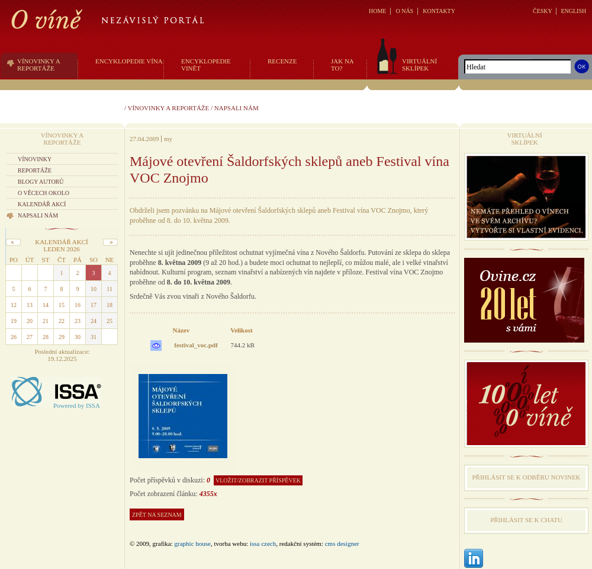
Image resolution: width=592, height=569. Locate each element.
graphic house (193, 543)
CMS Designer (342, 543)
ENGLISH (573, 11)
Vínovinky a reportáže (169, 107)
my (168, 138)
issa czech (263, 543)
